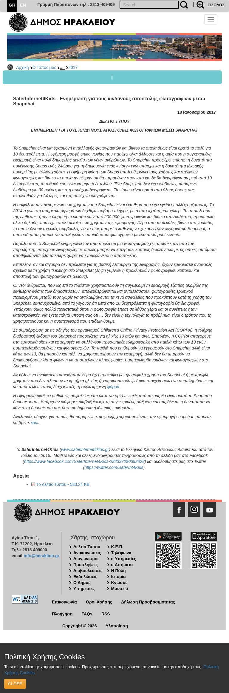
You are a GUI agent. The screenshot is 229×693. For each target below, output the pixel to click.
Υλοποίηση (117, 625)
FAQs (86, 614)
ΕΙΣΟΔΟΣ (216, 5)
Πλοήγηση (62, 614)
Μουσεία (119, 588)
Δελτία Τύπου (86, 546)
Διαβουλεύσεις (88, 570)
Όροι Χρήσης (99, 602)
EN (23, 4)
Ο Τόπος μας (44, 67)
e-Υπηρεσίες (123, 558)
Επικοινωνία (64, 602)
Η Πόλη (118, 570)
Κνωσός (119, 582)
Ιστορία (118, 576)
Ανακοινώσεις (87, 552)
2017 (73, 67)
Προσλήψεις (85, 564)
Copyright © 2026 (79, 625)
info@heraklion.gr (41, 555)
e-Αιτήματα (122, 564)
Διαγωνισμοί (85, 558)
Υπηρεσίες (84, 588)
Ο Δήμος (81, 582)
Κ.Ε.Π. (117, 546)
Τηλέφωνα (121, 552)
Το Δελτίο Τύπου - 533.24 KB (62, 484)
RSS (105, 614)
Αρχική (22, 67)
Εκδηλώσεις (85, 576)
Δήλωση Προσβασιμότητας (148, 602)
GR (12, 4)
